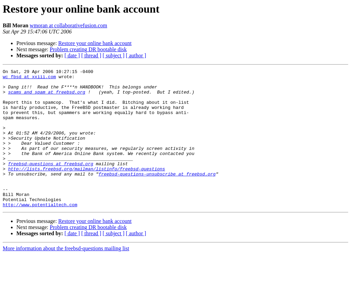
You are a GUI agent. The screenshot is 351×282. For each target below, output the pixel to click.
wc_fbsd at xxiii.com (29, 78)
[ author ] (136, 55)
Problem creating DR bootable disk (88, 49)
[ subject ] (114, 55)
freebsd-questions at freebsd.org (50, 183)
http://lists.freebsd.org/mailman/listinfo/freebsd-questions (86, 189)
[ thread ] (91, 55)
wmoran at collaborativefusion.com (68, 25)
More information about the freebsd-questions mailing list (66, 276)
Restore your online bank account (95, 43)
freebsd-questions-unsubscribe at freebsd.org (157, 195)
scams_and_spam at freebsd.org (46, 97)
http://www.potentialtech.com (40, 232)
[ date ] (72, 55)
